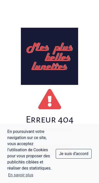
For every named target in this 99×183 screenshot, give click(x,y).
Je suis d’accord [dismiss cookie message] (73, 153)
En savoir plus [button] (20, 175)
